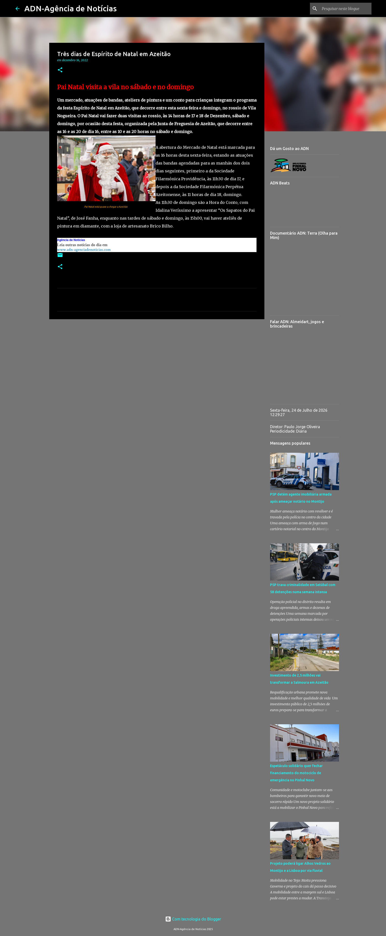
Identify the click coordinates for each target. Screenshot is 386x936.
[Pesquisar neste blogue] (345, 9)
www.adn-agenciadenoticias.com (84, 249)
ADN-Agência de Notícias (70, 8)
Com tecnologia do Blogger (193, 919)
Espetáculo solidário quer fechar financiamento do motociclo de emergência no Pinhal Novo (296, 773)
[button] (60, 70)
